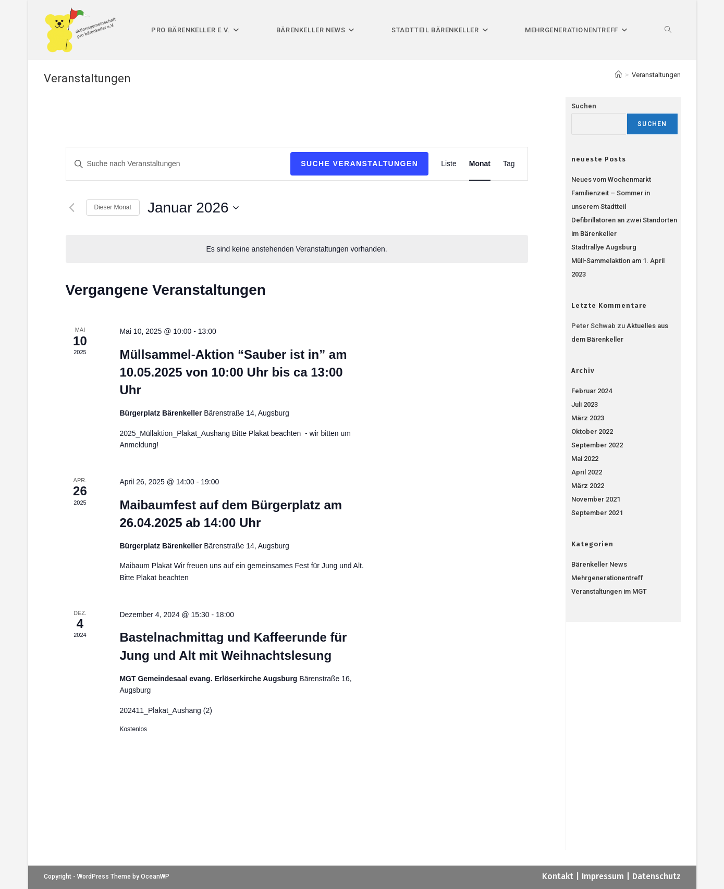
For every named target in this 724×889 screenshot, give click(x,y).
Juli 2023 (584, 404)
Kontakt (557, 876)
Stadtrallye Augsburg (603, 247)
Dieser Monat (112, 207)
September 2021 (597, 513)
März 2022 (587, 486)
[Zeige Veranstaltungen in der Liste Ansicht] (449, 163)
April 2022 (586, 472)
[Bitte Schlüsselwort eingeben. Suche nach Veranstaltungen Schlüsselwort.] (178, 163)
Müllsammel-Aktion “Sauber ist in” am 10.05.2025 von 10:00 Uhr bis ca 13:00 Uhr (233, 372)
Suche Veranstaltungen (359, 163)
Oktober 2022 (592, 431)
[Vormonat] (72, 208)
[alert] (297, 249)
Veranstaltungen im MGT (609, 591)
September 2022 (597, 445)
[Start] (618, 75)
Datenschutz (656, 876)
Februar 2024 (591, 391)
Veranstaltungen (656, 75)
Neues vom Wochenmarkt (611, 179)
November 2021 (595, 499)
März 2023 (587, 418)
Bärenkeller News (599, 564)
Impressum (603, 876)
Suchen (583, 106)
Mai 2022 (584, 458)
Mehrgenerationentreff (607, 578)
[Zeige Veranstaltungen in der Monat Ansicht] (479, 163)
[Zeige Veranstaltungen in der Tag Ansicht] (509, 163)
